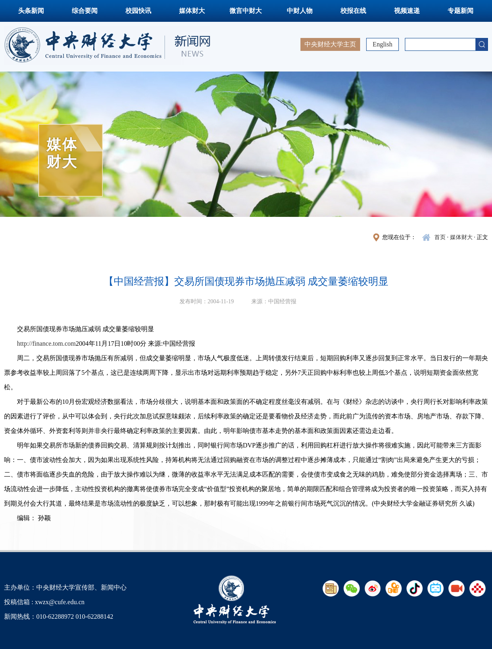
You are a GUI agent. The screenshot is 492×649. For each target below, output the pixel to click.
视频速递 (407, 10)
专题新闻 (460, 10)
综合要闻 (85, 10)
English (382, 44)
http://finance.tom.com (46, 343)
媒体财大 (192, 10)
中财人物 (300, 10)
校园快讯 (138, 10)
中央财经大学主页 (330, 44)
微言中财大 (245, 10)
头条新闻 (31, 10)
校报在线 (353, 10)
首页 (440, 237)
